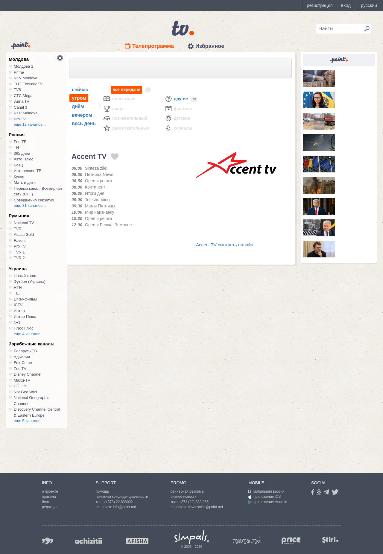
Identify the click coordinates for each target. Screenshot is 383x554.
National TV (24, 223)
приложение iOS (264, 496)
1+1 (17, 322)
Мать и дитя (25, 182)
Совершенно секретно (34, 200)
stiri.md (330, 540)
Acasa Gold (24, 234)
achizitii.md (88, 541)
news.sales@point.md (205, 507)
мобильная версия (266, 491)
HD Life (20, 386)
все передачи (126, 89)
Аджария (22, 357)
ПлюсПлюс (24, 328)
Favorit (20, 240)
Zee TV (20, 368)
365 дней (22, 153)
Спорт (113, 108)
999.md (47, 541)
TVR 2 (19, 258)
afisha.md (137, 541)
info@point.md (124, 507)
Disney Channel (27, 374)
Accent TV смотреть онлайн (224, 244)
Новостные (119, 98)
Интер (19, 311)
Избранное (209, 46)
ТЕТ (17, 293)
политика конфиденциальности (122, 496)
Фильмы (178, 108)
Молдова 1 (23, 66)
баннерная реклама (187, 491)
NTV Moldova (25, 78)
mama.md (247, 540)
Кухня (19, 176)
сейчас (80, 89)
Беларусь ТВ (25, 351)
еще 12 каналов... (30, 124)
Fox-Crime (23, 362)
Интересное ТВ (27, 171)
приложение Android (267, 502)
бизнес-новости (184, 496)
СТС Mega (23, 95)
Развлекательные (126, 128)
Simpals (191, 537)
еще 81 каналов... (30, 205)
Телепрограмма (153, 46)
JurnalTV (21, 101)
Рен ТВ (20, 141)
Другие (176, 98)
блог (45, 502)
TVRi (18, 229)
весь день (84, 123)
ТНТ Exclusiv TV (28, 84)
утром (79, 98)
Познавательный (125, 118)
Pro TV (20, 119)
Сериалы (178, 128)
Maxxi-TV (22, 380)
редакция (49, 507)
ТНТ (17, 147)
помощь (102, 491)
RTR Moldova (25, 113)
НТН (18, 287)
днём (78, 106)
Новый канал (25, 276)
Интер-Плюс (25, 316)
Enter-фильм (25, 299)
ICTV (18, 305)
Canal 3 (20, 107)
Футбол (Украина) (29, 281)
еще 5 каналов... (29, 420)
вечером (82, 115)
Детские (177, 118)
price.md (291, 540)
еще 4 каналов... (29, 334)
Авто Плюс (23, 159)
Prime (19, 72)
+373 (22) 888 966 (194, 502)
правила (49, 496)
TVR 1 (19, 252)
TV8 (17, 89)
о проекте (50, 491)
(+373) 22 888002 (118, 502)
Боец (18, 165)
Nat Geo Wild (25, 392)
